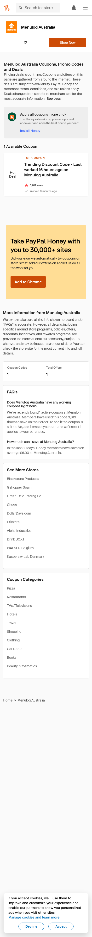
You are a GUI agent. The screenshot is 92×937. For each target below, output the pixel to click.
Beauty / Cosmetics (22, 666)
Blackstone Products (23, 479)
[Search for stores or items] (38, 7)
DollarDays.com (19, 513)
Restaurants (16, 597)
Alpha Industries (19, 530)
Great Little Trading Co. (24, 496)
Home (7, 700)
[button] (85, 7)
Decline (31, 926)
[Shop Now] (67, 42)
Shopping (14, 631)
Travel (11, 623)
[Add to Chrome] (28, 282)
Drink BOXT (15, 539)
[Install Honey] (30, 131)
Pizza (11, 588)
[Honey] (7, 8)
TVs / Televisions (19, 605)
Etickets (13, 522)
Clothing (13, 640)
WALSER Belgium (20, 548)
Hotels (12, 614)
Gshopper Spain (19, 487)
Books (11, 657)
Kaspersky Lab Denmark (25, 556)
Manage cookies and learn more (33, 917)
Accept (61, 926)
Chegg (12, 505)
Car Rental (15, 649)
